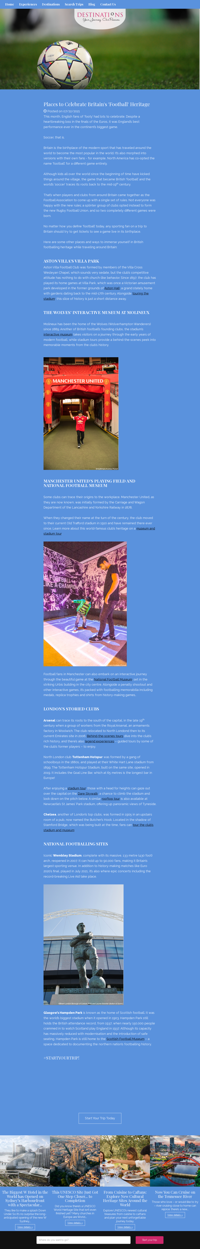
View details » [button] (25, 1227)
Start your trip (149, 1240)
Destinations (51, 4)
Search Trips (74, 4)
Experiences (28, 4)
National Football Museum (113, 679)
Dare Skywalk (88, 793)
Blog (91, 4)
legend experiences (99, 741)
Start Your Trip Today (100, 1118)
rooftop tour (111, 798)
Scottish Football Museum (125, 1039)
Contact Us (108, 4)
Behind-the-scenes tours (105, 736)
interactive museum (58, 334)
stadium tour (77, 788)
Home (9, 4)
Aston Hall (112, 288)
